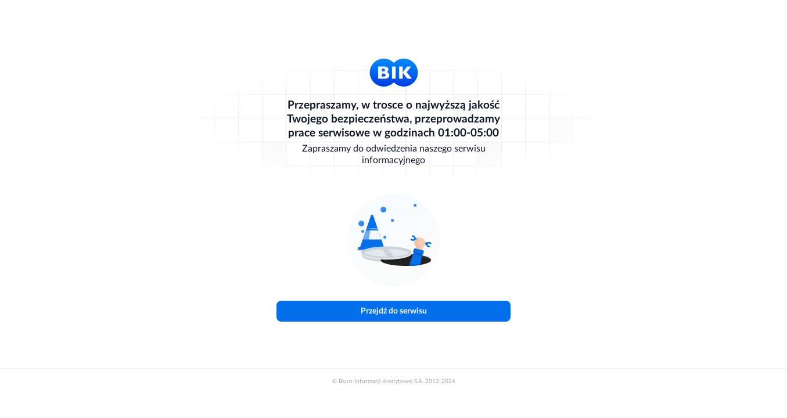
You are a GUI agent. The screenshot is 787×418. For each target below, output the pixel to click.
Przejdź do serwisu (394, 311)
